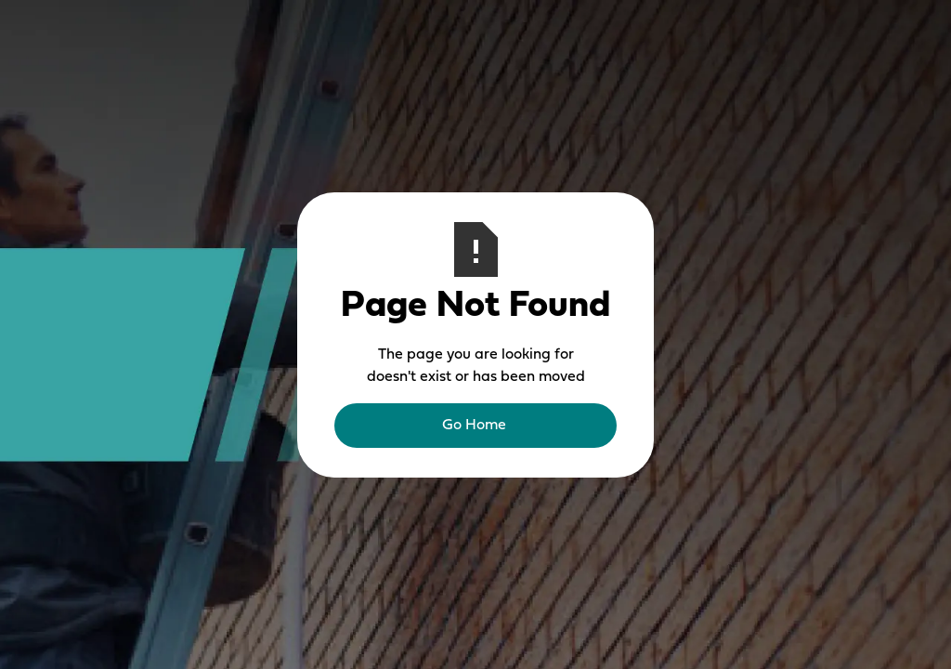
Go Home (474, 425)
